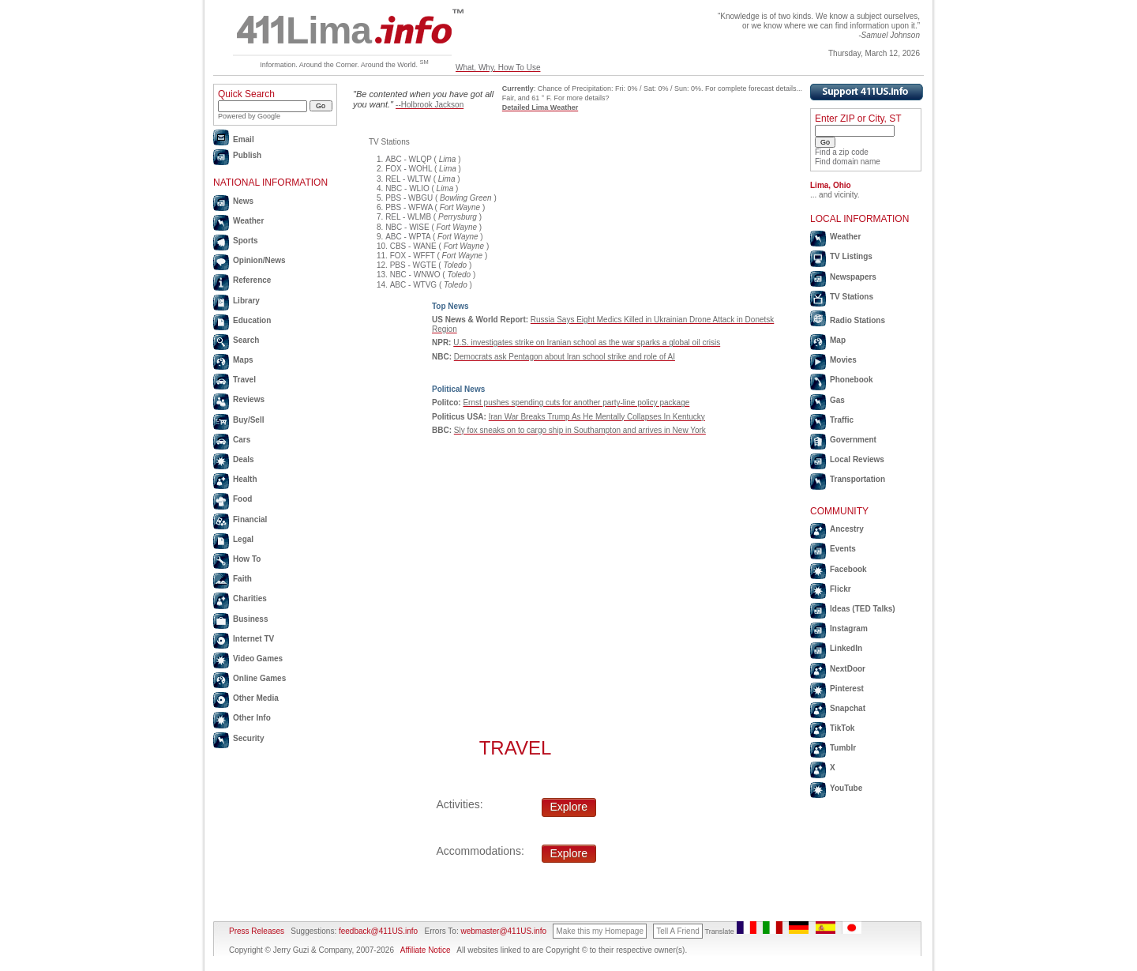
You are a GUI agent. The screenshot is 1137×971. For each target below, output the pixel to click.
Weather (248, 220)
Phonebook (851, 379)
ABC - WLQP (408, 159)
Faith (242, 578)
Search (246, 340)
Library (246, 300)
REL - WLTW (408, 179)
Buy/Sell (248, 420)
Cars (241, 439)
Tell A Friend (677, 931)
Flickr (840, 589)
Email (243, 139)
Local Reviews (857, 459)
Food (242, 499)
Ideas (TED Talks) (862, 608)
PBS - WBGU (409, 198)
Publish (247, 155)
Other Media (256, 698)
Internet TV (253, 638)
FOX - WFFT (412, 255)
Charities (250, 598)
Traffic (842, 420)
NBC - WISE (407, 227)
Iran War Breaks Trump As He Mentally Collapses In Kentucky (597, 416)
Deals (243, 459)
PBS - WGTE (413, 265)
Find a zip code (842, 152)
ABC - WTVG (413, 284)
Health (245, 479)
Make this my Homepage (600, 931)
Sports (245, 240)
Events (843, 548)
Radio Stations (857, 320)
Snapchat (847, 708)
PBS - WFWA (409, 207)
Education (252, 320)
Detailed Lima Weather (540, 107)
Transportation (857, 479)
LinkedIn (846, 648)
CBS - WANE (413, 246)
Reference (252, 280)
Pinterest (847, 688)
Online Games (259, 678)
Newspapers (853, 277)
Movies (843, 360)
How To (247, 559)
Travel (244, 379)
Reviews (249, 399)
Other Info (252, 717)
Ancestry (847, 529)
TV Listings (851, 256)
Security (248, 738)
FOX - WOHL (408, 168)
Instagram (849, 628)
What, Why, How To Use (498, 67)
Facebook (848, 569)
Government (853, 439)
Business (250, 619)
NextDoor (847, 668)
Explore (568, 806)
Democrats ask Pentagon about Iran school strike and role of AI (564, 356)
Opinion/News (259, 260)
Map (838, 340)
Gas (837, 400)
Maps (243, 360)
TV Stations (851, 296)
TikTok (842, 728)
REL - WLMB (408, 217)
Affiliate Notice (425, 950)
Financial (250, 519)
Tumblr (843, 747)
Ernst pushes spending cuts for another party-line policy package (576, 402)
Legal (243, 539)
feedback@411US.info (377, 931)
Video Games (258, 658)
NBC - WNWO (415, 274)
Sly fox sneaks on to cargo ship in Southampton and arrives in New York (580, 430)
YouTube (846, 788)
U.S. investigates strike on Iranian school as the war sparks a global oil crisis (586, 342)
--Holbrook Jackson (429, 104)
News (243, 201)
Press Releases (256, 931)
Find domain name (847, 161)
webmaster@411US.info (503, 931)
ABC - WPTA (407, 236)
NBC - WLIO (407, 188)
